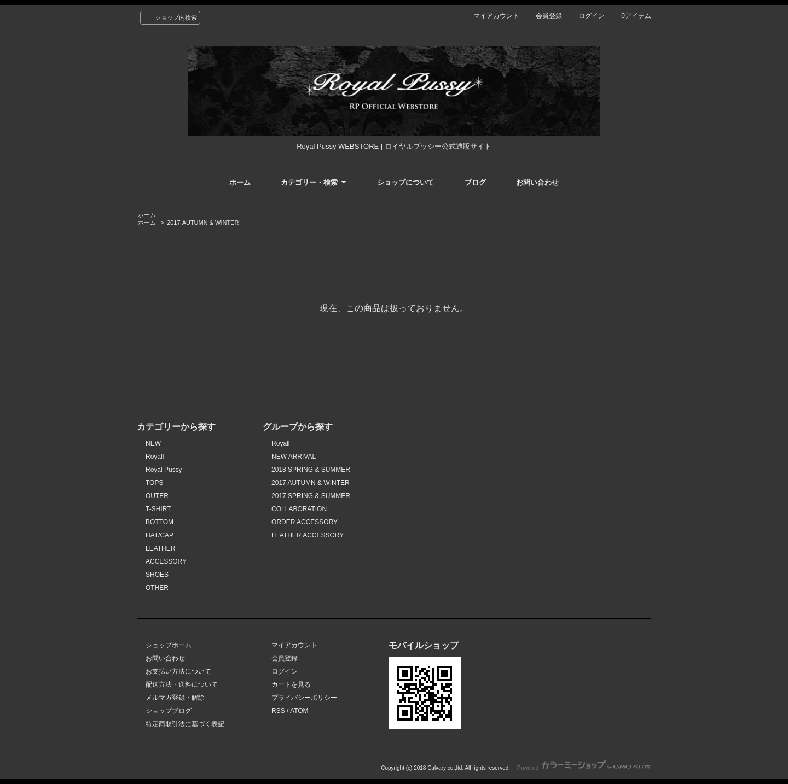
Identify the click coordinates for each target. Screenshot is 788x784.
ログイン (591, 16)
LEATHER (160, 548)
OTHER (157, 588)
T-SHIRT (158, 509)
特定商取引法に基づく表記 (185, 724)
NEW (153, 443)
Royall (155, 456)
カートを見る (291, 684)
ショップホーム (169, 645)
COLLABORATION (299, 509)
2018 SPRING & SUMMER (310, 469)
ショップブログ (169, 711)
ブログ (475, 182)
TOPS (154, 483)
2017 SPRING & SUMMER (310, 496)
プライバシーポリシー (304, 697)
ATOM (299, 711)
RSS (278, 711)
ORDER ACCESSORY (304, 522)
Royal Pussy (164, 469)
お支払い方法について (178, 671)
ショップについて (405, 182)
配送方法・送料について (182, 684)
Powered (584, 768)
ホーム (240, 182)
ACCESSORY (166, 561)
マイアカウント (496, 16)
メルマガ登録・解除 (175, 697)
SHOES (157, 574)
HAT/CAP (159, 535)
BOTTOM (159, 522)
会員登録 (549, 16)
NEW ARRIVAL (293, 456)
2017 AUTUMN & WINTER (203, 222)
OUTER (157, 496)
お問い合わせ (537, 182)
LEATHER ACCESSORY (307, 535)
